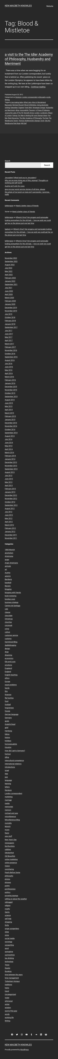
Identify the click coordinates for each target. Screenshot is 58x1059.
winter (7, 1004)
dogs (7, 652)
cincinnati (8, 625)
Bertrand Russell (18, 105)
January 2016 (10, 383)
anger (7, 560)
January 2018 (10, 324)
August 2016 (10, 360)
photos (7, 879)
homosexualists (11, 744)
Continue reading (38, 87)
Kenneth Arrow (29, 113)
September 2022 (11, 261)
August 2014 (10, 436)
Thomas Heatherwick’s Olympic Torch (31, 121)
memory (8, 810)
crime (7, 629)
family (7, 688)
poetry (7, 886)
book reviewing (10, 596)
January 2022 (10, 281)
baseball (8, 583)
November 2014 (11, 426)
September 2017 (11, 327)
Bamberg (8, 579)
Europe (7, 681)
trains (7, 988)
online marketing (11, 859)
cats (6, 609)
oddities (8, 849)
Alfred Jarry (27, 102)
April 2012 (9, 522)
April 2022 (9, 275)
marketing (8, 797)
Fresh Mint (28, 108)
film (6, 691)
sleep (7, 932)
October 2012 (10, 502)
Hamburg (8, 731)
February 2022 (10, 278)
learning (8, 784)
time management (12, 978)
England (21, 108)
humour (8, 754)
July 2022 (8, 268)
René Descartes (13, 118)
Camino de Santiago (12, 606)
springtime (9, 952)
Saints (7, 912)
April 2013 (9, 485)
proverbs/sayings (11, 896)
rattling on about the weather (16, 899)
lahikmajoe (9, 206)
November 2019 (11, 311)
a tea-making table (16, 102)
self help (8, 919)
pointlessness (10, 889)
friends (7, 711)
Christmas (9, 619)
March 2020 (9, 298)
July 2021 (8, 288)
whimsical (9, 1001)
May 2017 (8, 337)
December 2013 (11, 462)
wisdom (8, 1008)
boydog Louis (10, 599)
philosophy (42, 97)
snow (7, 935)
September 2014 (11, 433)
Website (49, 6)
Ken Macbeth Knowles (18, 5)
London (37, 113)
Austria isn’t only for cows (15, 186)
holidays (8, 741)
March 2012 (9, 525)
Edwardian (14, 108)
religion (7, 905)
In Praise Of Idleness (43, 110)
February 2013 (10, 489)
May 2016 (8, 370)
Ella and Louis (10, 662)
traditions (8, 985)
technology (9, 962)
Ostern (7, 866)
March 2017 (9, 344)
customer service (11, 635)
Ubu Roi (47, 121)
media (7, 803)
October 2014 (10, 429)
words (48, 97)
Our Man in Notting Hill (25, 115)
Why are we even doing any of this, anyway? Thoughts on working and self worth (26, 181)
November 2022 (11, 258)
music (7, 830)
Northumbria (10, 846)
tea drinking (9, 958)
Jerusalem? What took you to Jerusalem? (20, 178)
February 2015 (10, 416)
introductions (10, 767)
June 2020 (9, 291)
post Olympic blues (40, 115)
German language (11, 714)
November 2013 (11, 466)
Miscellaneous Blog (12, 820)
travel (7, 991)
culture (7, 632)
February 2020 (10, 301)
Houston (8, 747)
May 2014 (8, 446)
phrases (8, 882)
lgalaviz (8, 229)
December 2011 (11, 535)
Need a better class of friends (27, 206)
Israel (7, 770)
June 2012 (9, 515)
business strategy (11, 602)
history (7, 737)
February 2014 (10, 456)
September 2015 (11, 396)
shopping (8, 922)
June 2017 (9, 334)
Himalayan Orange (38, 108)
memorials (9, 807)
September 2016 (11, 357)
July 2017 (8, 331)
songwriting (9, 945)
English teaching (11, 675)
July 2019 (8, 314)
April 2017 (9, 340)
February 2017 (10, 347)
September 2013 (11, 469)
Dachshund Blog (11, 642)
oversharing (9, 869)
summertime (10, 955)
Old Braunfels (10, 856)
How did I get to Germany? (15, 751)
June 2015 (9, 403)
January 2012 (10, 532)
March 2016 (9, 377)
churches (8, 622)
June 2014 (9, 443)
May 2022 (8, 271)
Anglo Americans (11, 563)
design (7, 649)
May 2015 (8, 406)
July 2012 (8, 512)
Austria (7, 573)
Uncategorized (10, 994)
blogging (8, 589)
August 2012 (10, 508)
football (8, 704)
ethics (7, 678)
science (8, 915)
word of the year (11, 1011)
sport (7, 948)
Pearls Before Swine (12, 872)
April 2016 (9, 373)
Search (7, 161)
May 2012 (8, 518)
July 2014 (8, 439)
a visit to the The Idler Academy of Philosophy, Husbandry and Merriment (29, 59)
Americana (9, 556)
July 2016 (8, 364)
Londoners (44, 113)
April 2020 (9, 294)
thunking (8, 971)
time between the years (14, 975)
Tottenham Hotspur (12, 981)
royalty (7, 909)
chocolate (8, 616)
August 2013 (10, 472)
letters (7, 787)
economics (9, 658)
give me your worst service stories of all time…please (25, 189)
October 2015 (10, 393)
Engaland (8, 668)
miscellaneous (10, 816)
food (6, 701)
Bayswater (8, 105)
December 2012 (11, 495)
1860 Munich (10, 550)
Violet (7, 998)
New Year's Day (10, 840)
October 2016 (10, 354)
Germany (8, 718)
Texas (7, 965)
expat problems (11, 685)
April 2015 (9, 410)
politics (7, 892)
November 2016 (11, 350)
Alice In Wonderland (39, 102)
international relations (13, 764)
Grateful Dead (10, 724)
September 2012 (11, 505)
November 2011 (11, 538)
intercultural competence (14, 760)
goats (7, 721)
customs (8, 639)
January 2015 (10, 420)
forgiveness (9, 708)
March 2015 (9, 413)
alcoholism (9, 553)
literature (18, 97)
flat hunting (9, 698)
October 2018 (10, 317)
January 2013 (10, 492)
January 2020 (10, 304)
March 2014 (9, 452)
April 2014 (9, 449)
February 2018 (10, 321)
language (8, 780)
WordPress (24, 1050)
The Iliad (45, 118)
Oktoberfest (9, 853)
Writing (7, 100)
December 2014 (11, 423)
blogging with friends (13, 593)
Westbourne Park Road (12, 123)
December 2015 (11, 387)
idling (17, 110)
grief (6, 728)
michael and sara (11, 813)
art (6, 569)
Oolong (14, 115)
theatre (7, 968)
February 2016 (10, 380)
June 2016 (9, 367)
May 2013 (8, 482)
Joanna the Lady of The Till (14, 113)
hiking (7, 734)
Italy (6, 774)
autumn (8, 576)
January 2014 (10, 459)
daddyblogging (10, 645)
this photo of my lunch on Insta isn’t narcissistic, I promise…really (27, 193)
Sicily (7, 925)
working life (9, 1018)
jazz (6, 777)
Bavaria (8, 586)
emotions (8, 665)
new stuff (8, 836)
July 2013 (8, 476)
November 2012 (11, 499)
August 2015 (10, 400)
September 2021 (11, 284)
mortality (8, 823)
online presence (11, 863)
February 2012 (10, 528)
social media (10, 938)
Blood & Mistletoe (30, 105)
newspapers (9, 843)
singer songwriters (12, 929)
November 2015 (11, 390)
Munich (7, 826)
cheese (7, 612)
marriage (8, 800)
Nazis (7, 833)
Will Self (24, 123)
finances (8, 695)
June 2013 (9, 479)
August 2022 (10, 265)
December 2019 (11, 308)
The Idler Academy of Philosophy (30, 118)
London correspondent (30, 97)
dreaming (8, 655)
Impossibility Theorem (27, 110)
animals (8, 566)
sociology (8, 942)
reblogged (8, 902)
